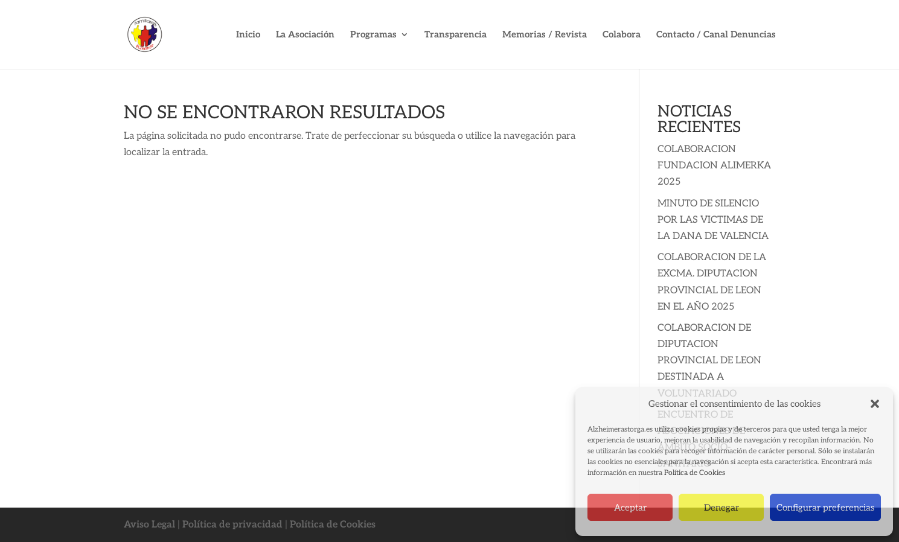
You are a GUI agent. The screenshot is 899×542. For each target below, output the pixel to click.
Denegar (721, 507)
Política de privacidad (232, 525)
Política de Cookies (694, 472)
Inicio (248, 35)
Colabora (622, 35)
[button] (875, 404)
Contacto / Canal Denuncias (716, 35)
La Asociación (305, 35)
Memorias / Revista (544, 35)
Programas (373, 35)
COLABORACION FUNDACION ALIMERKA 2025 (714, 166)
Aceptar (630, 507)
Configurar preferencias (825, 507)
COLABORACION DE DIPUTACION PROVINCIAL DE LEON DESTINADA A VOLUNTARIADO (709, 361)
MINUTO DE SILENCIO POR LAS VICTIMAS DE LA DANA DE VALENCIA (713, 220)
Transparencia (455, 35)
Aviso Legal (149, 525)
